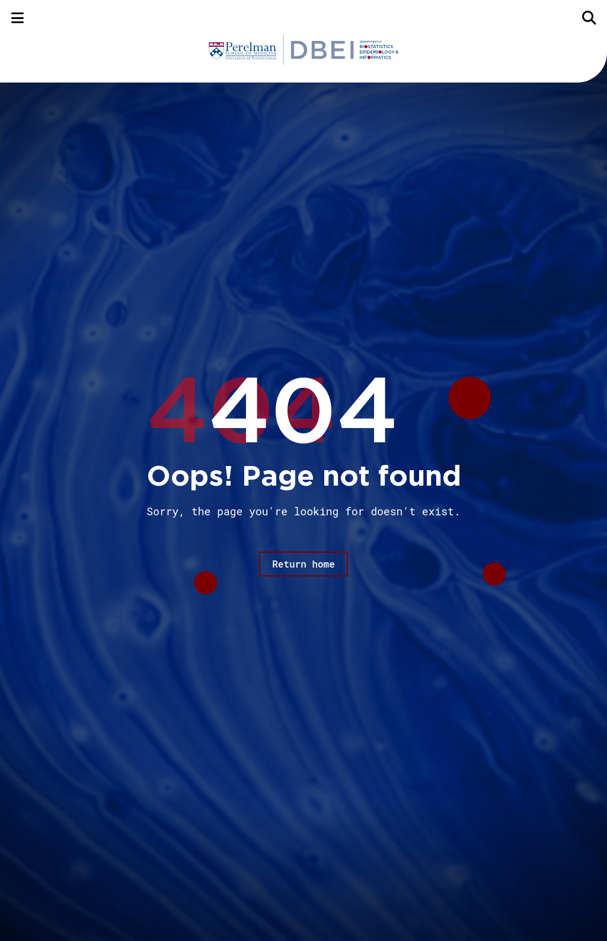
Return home (303, 563)
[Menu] (17, 17)
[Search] (589, 17)
